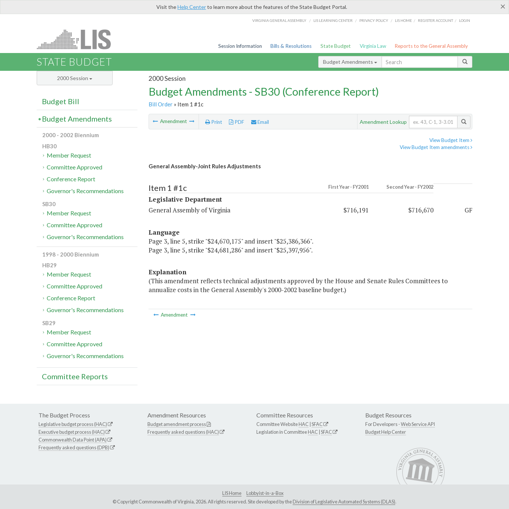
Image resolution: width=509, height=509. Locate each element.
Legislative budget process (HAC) (73, 424)
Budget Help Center (385, 432)
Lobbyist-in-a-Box (264, 493)
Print (213, 122)
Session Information (240, 46)
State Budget (335, 46)
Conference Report (71, 178)
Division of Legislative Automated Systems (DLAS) (344, 502)
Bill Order (161, 104)
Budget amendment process (176, 424)
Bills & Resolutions (291, 46)
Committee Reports (75, 376)
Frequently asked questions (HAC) (183, 432)
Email (260, 122)
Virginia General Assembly (279, 20)
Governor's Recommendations (85, 190)
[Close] (503, 6)
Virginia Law (373, 46)
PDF (236, 122)
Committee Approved (74, 167)
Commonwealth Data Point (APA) (73, 440)
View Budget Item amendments (436, 147)
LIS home (403, 20)
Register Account (435, 20)
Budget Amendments (350, 62)
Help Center (191, 7)
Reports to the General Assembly (431, 46)
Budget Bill (60, 101)
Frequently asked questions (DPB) (74, 447)
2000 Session (74, 78)
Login (464, 20)
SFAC (317, 424)
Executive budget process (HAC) (72, 432)
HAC (304, 424)
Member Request (69, 155)
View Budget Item (450, 140)
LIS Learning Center (333, 20)
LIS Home (232, 493)
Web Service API (418, 424)
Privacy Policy (373, 20)
